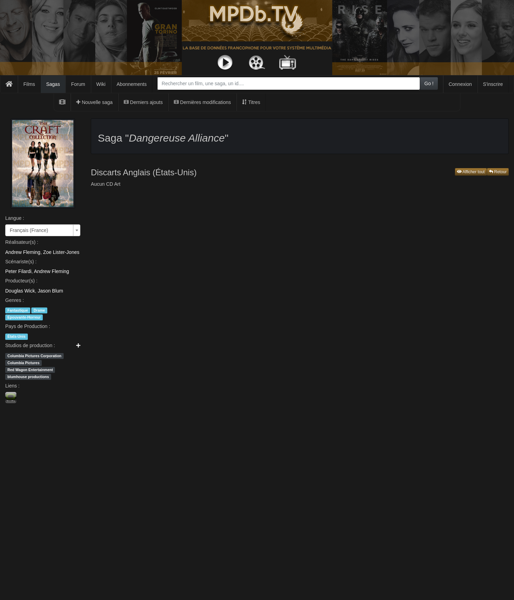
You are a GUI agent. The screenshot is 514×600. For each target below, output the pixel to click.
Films (29, 84)
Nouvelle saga (94, 102)
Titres (251, 102)
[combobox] (288, 83)
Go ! (428, 83)
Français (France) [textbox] (29, 230)
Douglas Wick (20, 291)
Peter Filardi (18, 271)
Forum (78, 84)
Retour (498, 171)
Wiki (100, 84)
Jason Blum (50, 291)
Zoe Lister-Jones (61, 252)
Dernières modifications (202, 102)
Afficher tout (471, 171)
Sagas (53, 84)
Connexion (460, 84)
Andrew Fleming (22, 252)
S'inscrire (493, 84)
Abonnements (131, 84)
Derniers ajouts (143, 102)
